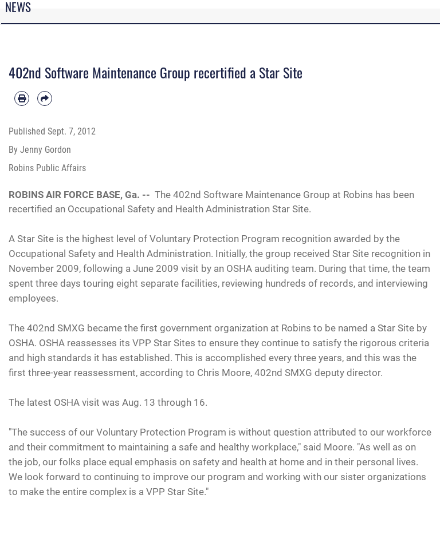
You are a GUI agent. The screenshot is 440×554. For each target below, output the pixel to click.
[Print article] (21, 98)
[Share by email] (44, 98)
